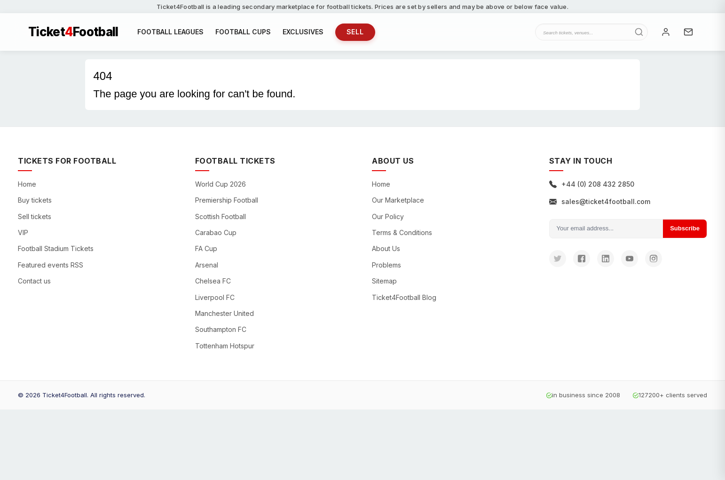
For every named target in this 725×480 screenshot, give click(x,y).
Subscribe (685, 228)
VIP (23, 232)
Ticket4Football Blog (404, 297)
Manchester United (224, 313)
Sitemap (384, 281)
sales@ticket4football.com (599, 201)
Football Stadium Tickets (56, 248)
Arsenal (206, 265)
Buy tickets (35, 200)
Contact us (34, 281)
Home (27, 184)
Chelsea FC (213, 281)
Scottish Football (220, 216)
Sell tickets (34, 216)
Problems (386, 265)
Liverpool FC (215, 297)
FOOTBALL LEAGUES (170, 32)
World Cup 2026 (220, 184)
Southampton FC (220, 329)
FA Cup (206, 248)
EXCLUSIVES (303, 32)
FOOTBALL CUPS (243, 32)
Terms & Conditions (402, 232)
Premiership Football (226, 200)
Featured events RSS (50, 265)
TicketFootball (73, 32)
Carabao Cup (215, 232)
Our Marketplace (398, 200)
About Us (386, 248)
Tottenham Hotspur (224, 346)
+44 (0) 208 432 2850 (591, 184)
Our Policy (388, 216)
